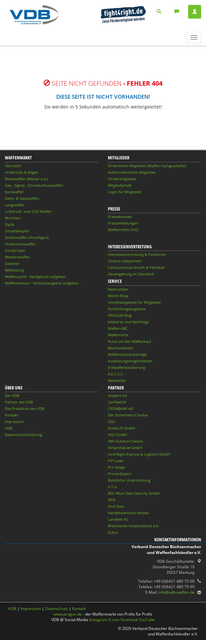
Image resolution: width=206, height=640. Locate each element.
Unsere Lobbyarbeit (125, 260)
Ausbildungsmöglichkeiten (130, 360)
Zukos (113, 532)
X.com (114, 619)
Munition (12, 217)
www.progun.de (68, 614)
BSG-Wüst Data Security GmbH (134, 493)
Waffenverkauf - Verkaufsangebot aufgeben (42, 283)
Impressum (14, 421)
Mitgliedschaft (120, 185)
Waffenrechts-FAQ (123, 229)
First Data (116, 506)
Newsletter (117, 380)
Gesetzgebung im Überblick (131, 273)
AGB (8, 428)
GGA (111, 421)
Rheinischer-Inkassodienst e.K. (133, 525)
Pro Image (116, 467)
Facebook (129, 619)
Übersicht (13, 165)
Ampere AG (117, 395)
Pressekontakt (120, 216)
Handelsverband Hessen (128, 512)
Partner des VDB (19, 402)
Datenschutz (56, 608)
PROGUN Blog (120, 315)
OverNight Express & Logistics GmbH (139, 454)
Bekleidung (14, 270)
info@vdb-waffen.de (177, 592)
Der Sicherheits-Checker (128, 415)
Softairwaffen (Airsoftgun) (26, 237)
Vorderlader (15, 250)
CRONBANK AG (120, 408)
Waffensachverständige (127, 354)
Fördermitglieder (122, 178)
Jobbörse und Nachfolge (128, 321)
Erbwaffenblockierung (126, 367)
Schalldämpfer (17, 230)
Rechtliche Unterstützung (129, 480)
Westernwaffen (17, 257)
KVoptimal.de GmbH (125, 447)
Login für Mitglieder (125, 191)
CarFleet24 (117, 402)
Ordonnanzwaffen (20, 243)
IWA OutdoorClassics (125, 441)
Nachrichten (118, 289)
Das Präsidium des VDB (24, 408)
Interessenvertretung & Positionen (137, 254)
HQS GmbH (117, 434)
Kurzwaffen (14, 191)
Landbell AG (118, 519)
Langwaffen (14, 204)
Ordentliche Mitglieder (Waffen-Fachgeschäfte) (147, 165)
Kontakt (11, 415)
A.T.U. (113, 486)
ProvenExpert (119, 473)
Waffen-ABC (118, 328)
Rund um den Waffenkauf (129, 341)
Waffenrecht (118, 334)
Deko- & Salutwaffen (22, 198)
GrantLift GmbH (121, 428)
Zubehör (12, 263)
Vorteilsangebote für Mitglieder (134, 302)
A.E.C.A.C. (116, 373)
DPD (111, 499)
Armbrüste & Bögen (21, 172)
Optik (9, 224)
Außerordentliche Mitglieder (132, 172)
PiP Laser (115, 460)
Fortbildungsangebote (127, 308)
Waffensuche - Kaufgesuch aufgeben (35, 276)
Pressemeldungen (123, 223)
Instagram (98, 619)
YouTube (147, 619)
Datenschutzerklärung (23, 434)
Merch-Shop (118, 295)
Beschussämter (120, 347)
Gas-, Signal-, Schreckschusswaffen (34, 185)
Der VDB (12, 395)
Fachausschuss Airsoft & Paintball (136, 267)
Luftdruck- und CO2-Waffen (28, 211)
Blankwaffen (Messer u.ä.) (26, 178)
